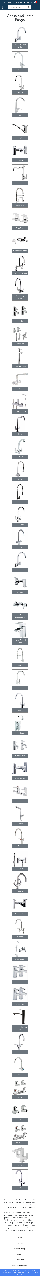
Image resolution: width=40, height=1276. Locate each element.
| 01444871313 (28, 2)
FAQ (20, 1238)
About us (20, 1254)
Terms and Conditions (20, 1265)
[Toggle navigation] (36, 7)
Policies (20, 1243)
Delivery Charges (20, 1249)
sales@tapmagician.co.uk (13, 2)
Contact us (20, 1260)
